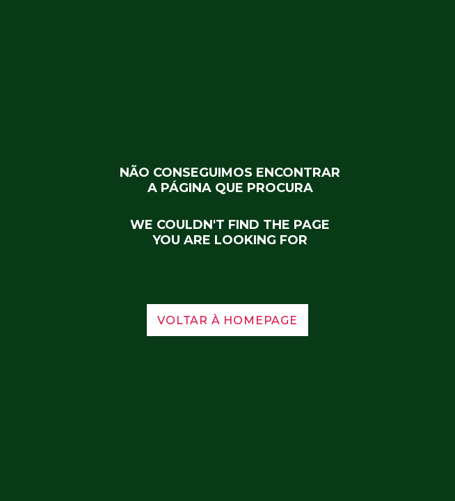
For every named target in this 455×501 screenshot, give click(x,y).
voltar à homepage (227, 320)
